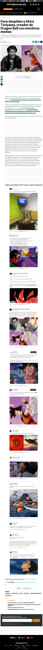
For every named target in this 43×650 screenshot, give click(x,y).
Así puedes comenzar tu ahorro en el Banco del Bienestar (21, 602)
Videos (16, 8)
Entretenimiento (35, 645)
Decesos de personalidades (35, 593)
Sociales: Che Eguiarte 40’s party (16, 607)
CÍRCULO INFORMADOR (32, 12)
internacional (16, 645)
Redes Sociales (8, 595)
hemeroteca (17, 648)
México (10, 645)
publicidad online (25, 648)
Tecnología (28, 645)
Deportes (22, 645)
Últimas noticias (8, 9)
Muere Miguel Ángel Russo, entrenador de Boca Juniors (21, 609)
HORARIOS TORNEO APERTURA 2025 (14, 12)
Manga (21, 593)
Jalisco (6, 645)
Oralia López (4, 41)
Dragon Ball (7, 593)
